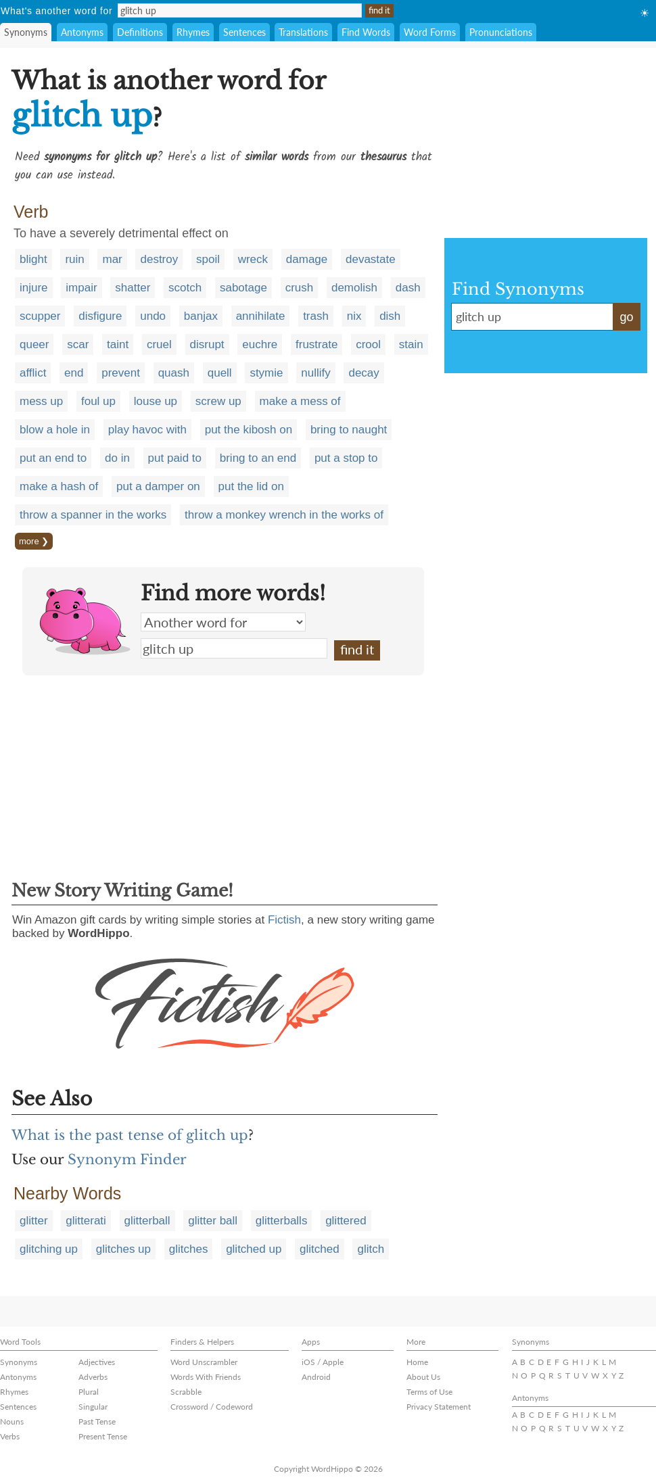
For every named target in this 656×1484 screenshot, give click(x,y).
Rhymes (193, 32)
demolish (354, 287)
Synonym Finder (127, 1159)
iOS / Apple (323, 1362)
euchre (259, 344)
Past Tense (97, 1421)
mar (112, 259)
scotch (185, 287)
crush (299, 287)
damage (306, 259)
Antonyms (82, 32)
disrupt (207, 344)
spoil (208, 259)
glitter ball (212, 1220)
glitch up (234, 648)
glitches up (123, 1249)
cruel (159, 344)
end (73, 372)
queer (34, 344)
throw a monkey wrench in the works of (284, 514)
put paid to (175, 458)
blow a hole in (55, 429)
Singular (93, 1407)
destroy (159, 259)
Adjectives (96, 1362)
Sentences (244, 32)
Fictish (284, 919)
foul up (98, 401)
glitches (188, 1249)
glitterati (86, 1220)
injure (34, 287)
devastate (371, 259)
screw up (218, 401)
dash (408, 287)
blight (33, 259)
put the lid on (251, 486)
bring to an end (258, 458)
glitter (34, 1220)
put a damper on (158, 486)
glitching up (49, 1249)
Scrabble (186, 1392)
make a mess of (300, 401)
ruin (74, 259)
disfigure (100, 316)
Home (417, 1362)
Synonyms (25, 32)
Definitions (140, 32)
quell (220, 372)
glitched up (253, 1249)
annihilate (260, 316)
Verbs (10, 1436)
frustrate (316, 344)
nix (354, 316)
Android (316, 1377)
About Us (423, 1377)
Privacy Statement (438, 1407)
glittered (345, 1220)
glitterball (147, 1220)
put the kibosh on (248, 429)
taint (117, 344)
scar (78, 344)
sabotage (243, 287)
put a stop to (346, 458)
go (626, 317)
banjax (201, 316)
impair (81, 287)
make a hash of (59, 486)
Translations (303, 32)
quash (173, 372)
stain (411, 344)
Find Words (366, 32)
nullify (315, 372)
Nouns (12, 1421)
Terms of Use (429, 1392)
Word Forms (430, 32)
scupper (40, 316)
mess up (41, 401)
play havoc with (147, 429)
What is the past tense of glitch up (129, 1135)
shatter (132, 287)
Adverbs (93, 1377)
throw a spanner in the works (93, 514)
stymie (266, 372)
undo (153, 316)
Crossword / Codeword (211, 1407)
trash (316, 316)
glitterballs (282, 1220)
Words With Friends (205, 1377)
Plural (88, 1392)
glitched (319, 1249)
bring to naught (348, 429)
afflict (33, 372)
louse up (155, 401)
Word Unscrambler (203, 1362)
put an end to (53, 458)
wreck (253, 259)
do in (117, 458)
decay (363, 372)
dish (389, 316)
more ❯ (34, 541)
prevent (120, 372)
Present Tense (102, 1436)
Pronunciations (500, 32)
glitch (370, 1249)
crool (368, 344)
